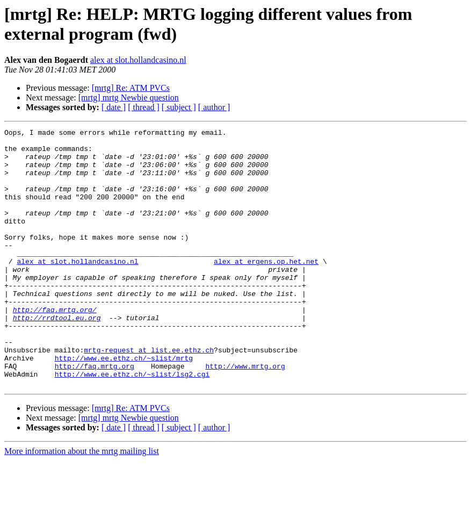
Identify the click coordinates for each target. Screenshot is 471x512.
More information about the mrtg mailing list (81, 502)
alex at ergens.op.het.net (266, 288)
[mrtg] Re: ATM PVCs (131, 87)
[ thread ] (144, 107)
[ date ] (114, 107)
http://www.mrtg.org (245, 414)
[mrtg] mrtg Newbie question (128, 97)
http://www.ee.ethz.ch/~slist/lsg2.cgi (132, 424)
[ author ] (214, 107)
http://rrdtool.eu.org (57, 356)
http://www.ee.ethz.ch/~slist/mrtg (124, 404)
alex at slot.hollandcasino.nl (138, 59)
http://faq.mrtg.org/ (55, 346)
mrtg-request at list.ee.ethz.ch (149, 395)
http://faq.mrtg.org (94, 414)
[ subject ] (179, 107)
